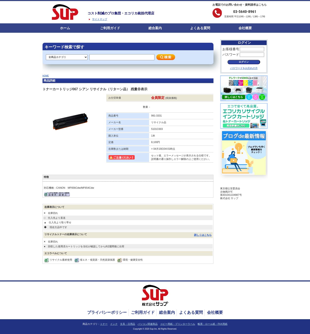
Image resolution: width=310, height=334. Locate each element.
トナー (104, 324)
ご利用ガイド (110, 28)
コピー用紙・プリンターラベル (177, 324)
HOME (46, 76)
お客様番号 (230, 49)
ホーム (65, 28)
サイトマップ (99, 19)
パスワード (230, 54)
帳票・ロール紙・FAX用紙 (212, 324)
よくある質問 (200, 28)
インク (114, 324)
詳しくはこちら (203, 235)
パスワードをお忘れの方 (244, 68)
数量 (145, 106)
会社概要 (245, 28)
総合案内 (155, 28)
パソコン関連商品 (148, 324)
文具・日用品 (127, 324)
